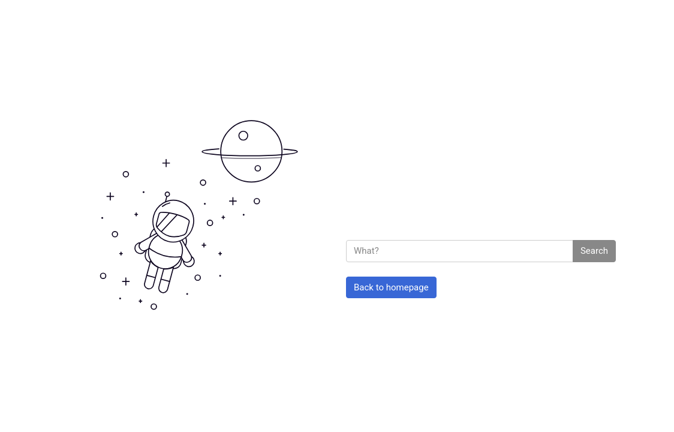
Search (594, 250)
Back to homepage (391, 287)
